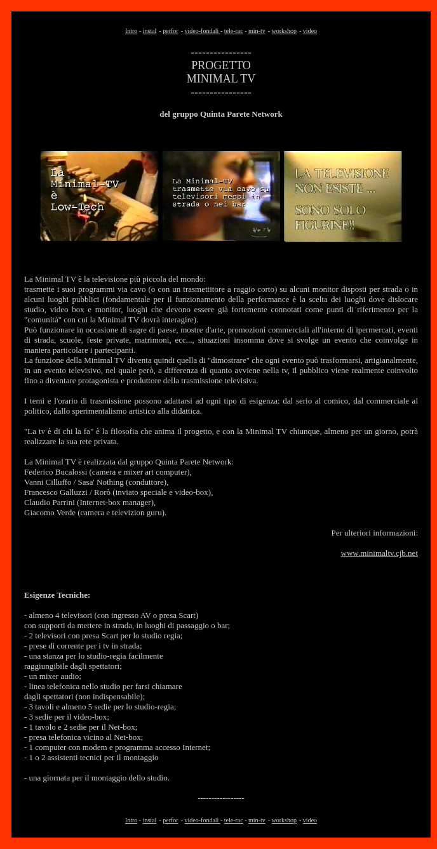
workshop (284, 30)
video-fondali (202, 30)
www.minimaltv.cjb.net (379, 553)
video (310, 30)
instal (150, 30)
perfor (170, 30)
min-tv (257, 30)
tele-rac (233, 30)
